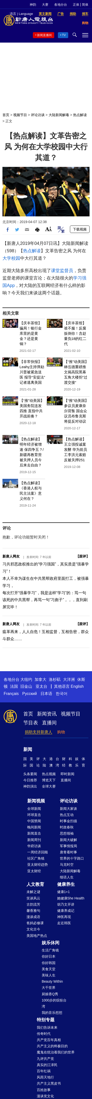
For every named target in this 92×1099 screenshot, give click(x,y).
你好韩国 (48, 963)
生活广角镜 (50, 950)
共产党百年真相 (49, 1040)
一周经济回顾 (37, 852)
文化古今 (33, 929)
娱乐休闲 (50, 942)
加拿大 (40, 679)
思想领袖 (67, 833)
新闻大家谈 (68, 809)
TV (64, 35)
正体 (76, 4)
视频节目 (20, 115)
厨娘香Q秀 (50, 994)
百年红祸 (44, 1071)
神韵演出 (30, 786)
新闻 (27, 749)
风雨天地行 (45, 1077)
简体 (85, 4)
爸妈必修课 (35, 923)
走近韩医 (64, 923)
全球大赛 (49, 786)
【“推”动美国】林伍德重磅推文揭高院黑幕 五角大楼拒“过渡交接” (76, 371)
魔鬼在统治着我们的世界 (56, 1052)
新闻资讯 (47, 713)
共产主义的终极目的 (52, 1046)
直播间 (49, 722)
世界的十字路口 (72, 858)
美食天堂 (48, 969)
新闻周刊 (34, 840)
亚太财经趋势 (37, 865)
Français (11, 693)
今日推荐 (30, 780)
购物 (61, 732)
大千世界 (48, 988)
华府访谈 (34, 846)
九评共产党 (45, 1059)
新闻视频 (36, 800)
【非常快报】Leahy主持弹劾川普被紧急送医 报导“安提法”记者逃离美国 (32, 371)
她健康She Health (70, 898)
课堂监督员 (62, 270)
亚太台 (41, 686)
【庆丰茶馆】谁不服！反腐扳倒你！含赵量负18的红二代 (75, 333)
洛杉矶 (55, 679)
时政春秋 (67, 827)
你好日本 (48, 956)
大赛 (45, 4)
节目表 (30, 722)
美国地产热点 (36, 936)
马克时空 (67, 865)
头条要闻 (30, 774)
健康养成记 (65, 911)
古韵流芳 (33, 904)
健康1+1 (63, 892)
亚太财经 (34, 871)
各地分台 (60, 4)
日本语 (46, 693)
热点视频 (49, 774)
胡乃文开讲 (65, 904)
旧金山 (26, 686)
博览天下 (49, 780)
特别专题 (45, 1019)
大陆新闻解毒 (59, 115)
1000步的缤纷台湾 (54, 1003)
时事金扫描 (68, 821)
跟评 (82, 556)
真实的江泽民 (47, 1065)
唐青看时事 (68, 852)
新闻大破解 (68, 840)
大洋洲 (69, 679)
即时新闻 (67, 774)
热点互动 (67, 815)
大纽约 (26, 679)
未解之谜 (33, 892)
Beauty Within (52, 981)
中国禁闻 (34, 821)
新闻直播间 (44, 35)
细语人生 (67, 877)
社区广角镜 (35, 858)
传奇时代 (44, 1034)
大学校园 (11, 258)
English (77, 686)
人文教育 (35, 884)
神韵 (33, 4)
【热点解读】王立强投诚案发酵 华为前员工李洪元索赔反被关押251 (75, 449)
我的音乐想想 (52, 1013)
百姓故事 (44, 1090)
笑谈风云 (33, 898)
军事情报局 (68, 846)
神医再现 (64, 917)
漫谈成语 (33, 917)
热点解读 (80, 115)
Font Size (48, 229)
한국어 (61, 693)
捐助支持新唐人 (38, 732)
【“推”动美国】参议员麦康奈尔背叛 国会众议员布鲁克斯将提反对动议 (76, 410)
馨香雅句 (33, 911)
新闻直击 (34, 833)
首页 (5, 115)
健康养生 (66, 884)
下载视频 (80, 229)
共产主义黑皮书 (49, 1083)
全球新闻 (34, 809)
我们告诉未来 (47, 1027)
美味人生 (48, 975)
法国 (14, 686)
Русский (29, 693)
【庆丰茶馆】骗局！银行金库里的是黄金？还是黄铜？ (31, 333)
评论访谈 (38, 115)
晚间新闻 (34, 827)
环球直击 (34, 815)
